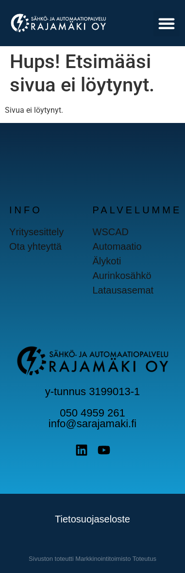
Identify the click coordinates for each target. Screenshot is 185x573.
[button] (166, 23)
